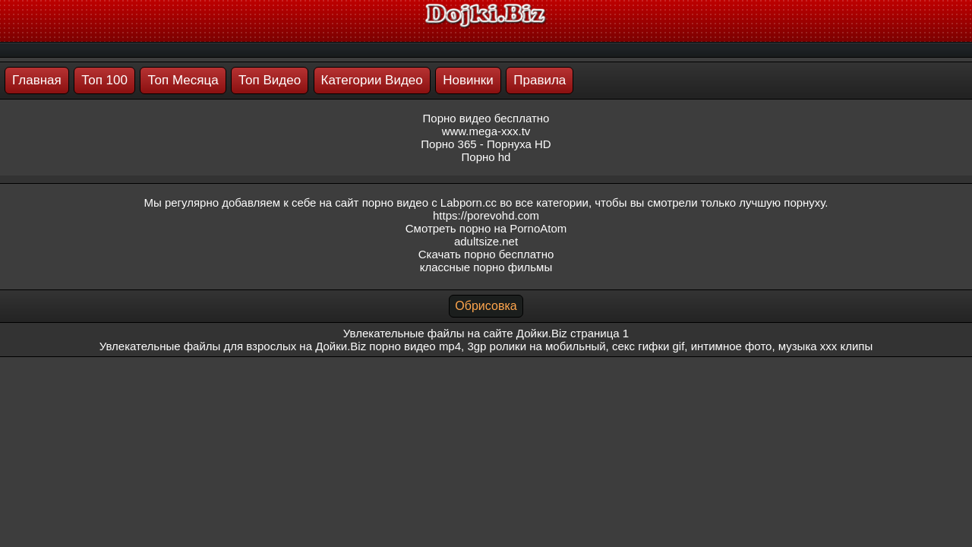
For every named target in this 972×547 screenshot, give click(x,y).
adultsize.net (486, 241)
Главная (37, 80)
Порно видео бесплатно (486, 118)
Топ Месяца (182, 80)
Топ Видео (269, 80)
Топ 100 (104, 80)
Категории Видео (372, 80)
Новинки (468, 80)
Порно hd (486, 156)
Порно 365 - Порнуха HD (486, 144)
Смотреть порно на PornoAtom (486, 228)
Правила (539, 80)
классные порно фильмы (486, 267)
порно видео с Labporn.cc (429, 202)
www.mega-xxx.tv (486, 131)
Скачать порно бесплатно (486, 254)
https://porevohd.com (486, 215)
